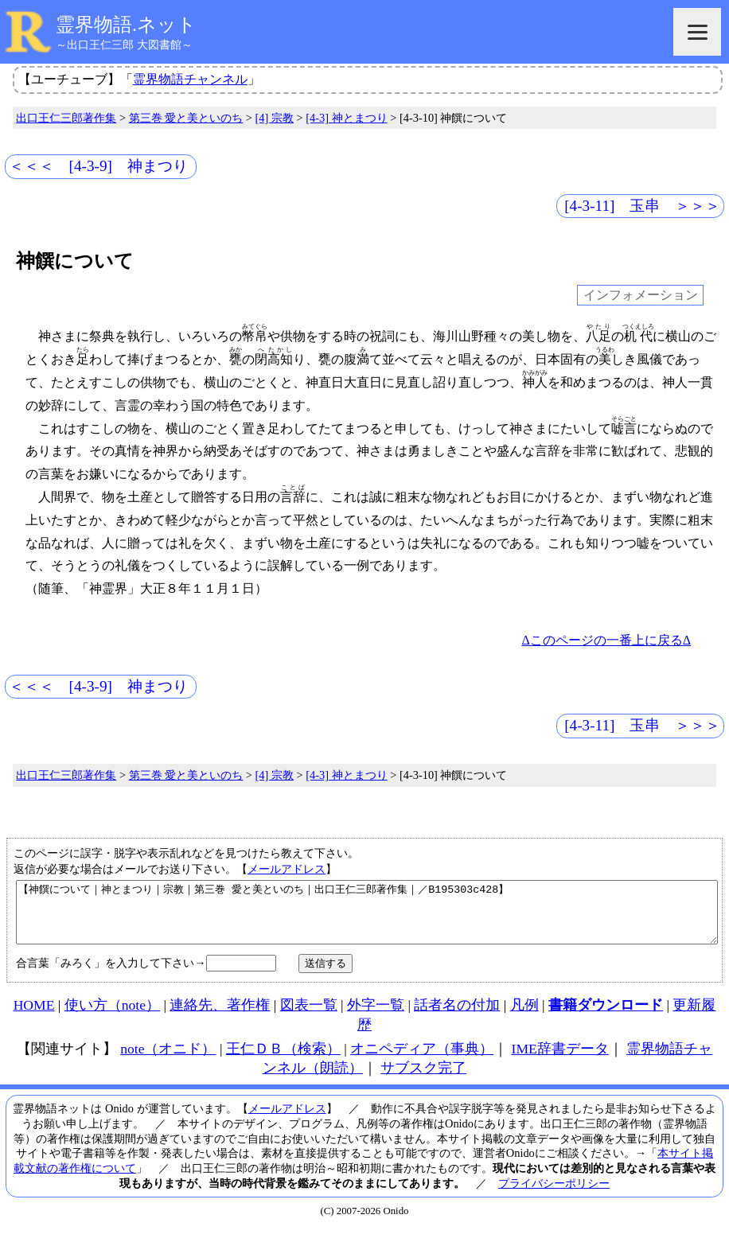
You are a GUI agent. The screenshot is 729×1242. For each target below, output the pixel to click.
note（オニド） (168, 1061)
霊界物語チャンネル (190, 79)
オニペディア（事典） (421, 1061)
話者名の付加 (457, 1017)
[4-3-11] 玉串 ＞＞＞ (642, 205)
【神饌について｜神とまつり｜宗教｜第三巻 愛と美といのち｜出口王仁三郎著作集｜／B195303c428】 (367, 918)
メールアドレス (287, 868)
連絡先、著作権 (220, 1017)
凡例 (524, 1017)
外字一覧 (375, 1017)
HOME (34, 1017)
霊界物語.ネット (126, 24)
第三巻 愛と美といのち (186, 117)
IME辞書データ (560, 1061)
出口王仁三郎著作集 (66, 117)
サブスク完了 (423, 1080)
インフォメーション (640, 295)
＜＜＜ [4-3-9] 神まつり (98, 166)
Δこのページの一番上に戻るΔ (606, 640)
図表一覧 (308, 1017)
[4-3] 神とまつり (346, 117)
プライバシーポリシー (554, 1195)
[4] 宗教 (274, 117)
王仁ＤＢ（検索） (283, 1061)
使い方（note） (112, 1017)
